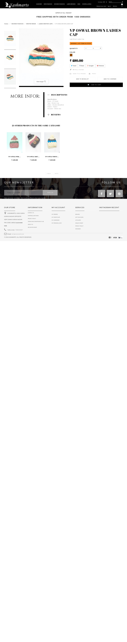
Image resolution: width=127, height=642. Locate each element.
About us (30, 226)
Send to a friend (79, 73)
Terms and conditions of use (36, 223)
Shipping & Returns (33, 217)
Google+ (90, 66)
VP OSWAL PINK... (14, 157)
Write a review (78, 69)
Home (6, 24)
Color (73, 52)
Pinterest (100, 66)
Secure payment (32, 228)
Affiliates (78, 220)
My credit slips (56, 217)
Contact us (31, 214)
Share (81, 66)
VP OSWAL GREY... (33, 157)
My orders (55, 214)
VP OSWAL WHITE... (52, 157)
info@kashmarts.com (18, 235)
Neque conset (79, 223)
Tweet (73, 66)
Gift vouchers (79, 217)
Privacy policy (79, 226)
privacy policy (32, 220)
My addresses (55, 220)
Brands (77, 214)
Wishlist (115, 6)
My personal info (57, 223)
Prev (49, 173)
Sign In (109, 6)
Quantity (74, 48)
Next (56, 173)
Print (94, 73)
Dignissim (78, 228)
